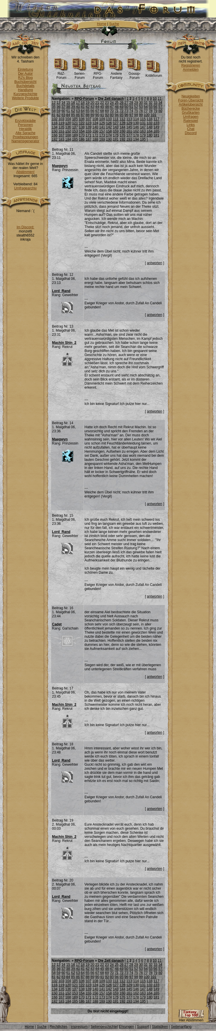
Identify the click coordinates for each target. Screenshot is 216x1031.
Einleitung (25, 69)
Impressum (79, 1027)
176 (122, 135)
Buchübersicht (25, 82)
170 (82, 135)
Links (191, 125)
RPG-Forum (98, 74)
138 (82, 127)
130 (136, 123)
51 (131, 107)
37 (63, 107)
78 (150, 111)
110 (109, 119)
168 (68, 135)
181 (156, 135)
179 (143, 135)
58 (53, 111)
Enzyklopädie (25, 121)
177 (129, 135)
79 (155, 111)
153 (75, 131)
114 (136, 119)
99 (141, 115)
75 (136, 111)
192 (122, 139)
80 (160, 111)
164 (149, 131)
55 (150, 107)
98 (136, 115)
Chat (190, 129)
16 (73, 103)
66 (92, 111)
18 (82, 103)
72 (121, 111)
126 (109, 123)
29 (136, 103)
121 (75, 123)
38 (68, 107)
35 (53, 107)
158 (109, 131)
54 (145, 107)
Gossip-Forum (134, 74)
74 (131, 111)
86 (78, 115)
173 (102, 135)
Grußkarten (191, 113)
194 (136, 139)
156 (95, 131)
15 (68, 103)
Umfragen (191, 117)
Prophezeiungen (25, 137)
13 (58, 103)
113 (129, 119)
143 (115, 127)
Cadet (57, 624)
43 (92, 107)
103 (61, 119)
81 (53, 115)
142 (109, 127)
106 (82, 119)
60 (63, 111)
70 (112, 111)
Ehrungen (126, 1027)
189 (102, 139)
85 (73, 115)
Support (143, 1027)
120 (68, 123)
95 (121, 115)
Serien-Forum (79, 74)
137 (75, 127)
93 (112, 115)
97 (131, 115)
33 (155, 103)
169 (75, 135)
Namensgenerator (25, 141)
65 (87, 111)
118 (54, 123)
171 (88, 135)
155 (88, 131)
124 (95, 123)
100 (147, 115)
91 (102, 115)
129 (129, 123)
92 (107, 115)
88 (87, 115)
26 (121, 103)
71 (116, 111)
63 (78, 111)
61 (68, 111)
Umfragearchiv (25, 188)
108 (95, 119)
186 (82, 139)
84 (68, 115)
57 (160, 107)
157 (102, 131)
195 (143, 139)
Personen (25, 125)
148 (149, 127)
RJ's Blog (25, 78)
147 (143, 127)
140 (95, 127)
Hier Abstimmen (191, 1018)
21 (97, 103)
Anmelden (191, 69)
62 (73, 111)
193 (129, 139)
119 (61, 123)
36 (58, 107)
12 (53, 103)
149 (156, 127)
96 (126, 115)
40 (78, 107)
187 (88, 139)
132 (149, 123)
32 (150, 103)
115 (143, 119)
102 (54, 119)
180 (149, 135)
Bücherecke (190, 108)
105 (75, 119)
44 (97, 107)
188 (95, 139)
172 (95, 135)
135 (61, 127)
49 (121, 107)
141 (102, 127)
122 (82, 123)
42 (87, 107)
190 (109, 139)
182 (54, 139)
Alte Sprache (25, 133)
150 (54, 131)
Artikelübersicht (191, 104)
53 (141, 107)
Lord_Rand (61, 291)
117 (156, 119)
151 (61, 131)
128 (122, 123)
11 (159, 99)
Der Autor (25, 74)
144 (122, 127)
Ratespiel (190, 121)
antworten (154, 263)
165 (156, 131)
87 (82, 115)
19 (87, 103)
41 (82, 107)
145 (129, 127)
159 (115, 131)
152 (68, 131)
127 (115, 123)
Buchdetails (25, 86)
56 (155, 107)
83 (63, 115)
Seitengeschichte (104, 1027)
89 (92, 115)
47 (112, 107)
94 (116, 115)
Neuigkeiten (190, 96)
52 (136, 107)
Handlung (25, 90)
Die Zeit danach (111, 99)
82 (58, 115)
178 (136, 135)
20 (92, 103)
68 (102, 111)
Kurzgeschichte (25, 94)
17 (78, 103)
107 (88, 119)
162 (136, 131)
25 (116, 103)
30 (141, 103)
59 (58, 111)
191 (115, 139)
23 (107, 103)
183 (61, 139)
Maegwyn (60, 166)
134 (54, 127)
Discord (191, 133)
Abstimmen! (25, 172)
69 (107, 111)
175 (115, 135)
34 (160, 103)
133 (156, 123)
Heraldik (25, 129)
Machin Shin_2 (64, 343)
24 (112, 103)
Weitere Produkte (25, 98)
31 (145, 103)
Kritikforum (153, 74)
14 (63, 103)
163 (143, 131)
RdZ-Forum (61, 74)
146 (136, 127)
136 (68, 127)
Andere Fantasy (116, 74)
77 (145, 111)
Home (101, 24)
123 (88, 123)
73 (126, 111)
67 (97, 111)
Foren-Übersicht (190, 100)
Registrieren (190, 65)
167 (61, 135)
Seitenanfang (181, 1027)
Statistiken (160, 1027)
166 (54, 135)
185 (75, 139)
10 (154, 99)
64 (82, 111)
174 (109, 135)
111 (115, 119)
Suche (114, 24)
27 (126, 103)
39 (73, 107)
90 (97, 115)
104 (68, 119)
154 (82, 131)
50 (126, 107)
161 (129, 131)
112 (122, 119)
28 (131, 103)
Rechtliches (59, 1027)
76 (141, 111)
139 (88, 127)
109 (102, 119)
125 (102, 123)
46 (107, 107)
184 (68, 139)
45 (102, 107)
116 (149, 119)
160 (122, 131)
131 (143, 123)
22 (102, 103)
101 (153, 115)
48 (116, 107)
